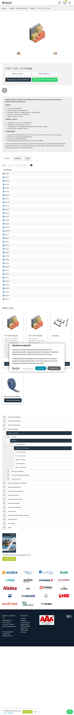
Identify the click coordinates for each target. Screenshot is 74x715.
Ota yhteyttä (27, 712)
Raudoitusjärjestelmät (14, 556)
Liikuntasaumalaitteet (14, 485)
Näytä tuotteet (18, 74)
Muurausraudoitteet (17, 540)
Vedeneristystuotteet (14, 493)
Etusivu (4, 8)
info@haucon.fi (11, 695)
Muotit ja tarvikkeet (13, 564)
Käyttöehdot (6, 702)
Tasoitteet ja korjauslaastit (15, 560)
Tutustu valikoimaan (61, 432)
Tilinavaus (23, 701)
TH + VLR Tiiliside (20, 513)
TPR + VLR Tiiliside (20, 521)
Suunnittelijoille (25, 691)
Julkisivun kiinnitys (22, 8)
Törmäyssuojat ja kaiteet (15, 568)
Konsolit (14, 505)
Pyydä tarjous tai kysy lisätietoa (18, 80)
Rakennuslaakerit (13, 498)
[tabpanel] (19, 52)
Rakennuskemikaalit (14, 572)
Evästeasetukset (7, 704)
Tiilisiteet (32, 8)
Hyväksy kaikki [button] (54, 368)
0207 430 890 (9, 693)
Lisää (67, 174)
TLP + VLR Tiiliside (20, 524)
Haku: (17, 165)
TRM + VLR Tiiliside (20, 536)
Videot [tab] (27, 158)
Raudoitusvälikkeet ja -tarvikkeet (17, 552)
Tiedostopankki (25, 695)
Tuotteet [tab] (7, 158)
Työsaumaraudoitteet (14, 489)
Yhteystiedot (24, 699)
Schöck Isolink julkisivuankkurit (21, 544)
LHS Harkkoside (20, 532)
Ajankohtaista (24, 693)
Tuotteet (11, 8)
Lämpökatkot (11, 592)
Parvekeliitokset (12, 588)
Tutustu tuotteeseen (13, 432)
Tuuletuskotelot (16, 547)
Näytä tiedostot (45, 74)
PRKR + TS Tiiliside (20, 528)
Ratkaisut (23, 689)
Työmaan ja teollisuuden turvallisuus (18, 584)
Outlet (9, 596)
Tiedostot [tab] (18, 158)
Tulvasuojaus (12, 580)
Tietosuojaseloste (8, 700)
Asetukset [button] (41, 368)
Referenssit (23, 697)
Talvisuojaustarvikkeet (14, 576)
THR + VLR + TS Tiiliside (44, 8)
